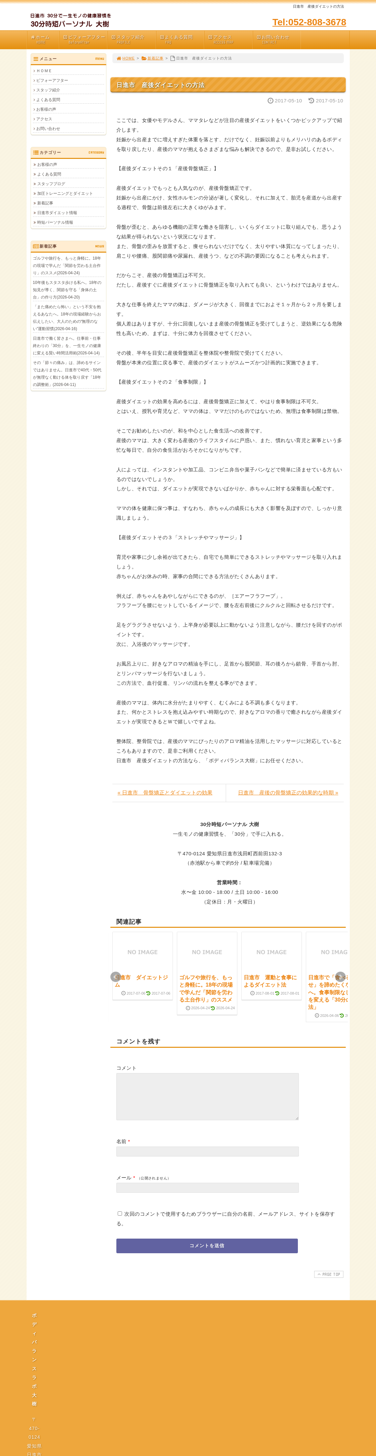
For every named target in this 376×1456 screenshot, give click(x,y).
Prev (115, 977)
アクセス (230, 40)
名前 (121, 1149)
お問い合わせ (278, 40)
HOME (125, 58)
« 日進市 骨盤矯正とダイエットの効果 (165, 792)
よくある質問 (182, 40)
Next (340, 977)
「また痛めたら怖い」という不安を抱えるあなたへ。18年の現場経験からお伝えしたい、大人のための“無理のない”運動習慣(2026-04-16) (67, 317)
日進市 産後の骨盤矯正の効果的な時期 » (288, 792)
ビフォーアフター (85, 40)
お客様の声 (46, 109)
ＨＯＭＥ (44, 70)
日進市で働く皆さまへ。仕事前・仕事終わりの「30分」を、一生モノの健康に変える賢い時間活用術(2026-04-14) (67, 345)
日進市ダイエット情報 (57, 212)
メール (124, 1185)
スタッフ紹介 (133, 40)
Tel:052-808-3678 (309, 22)
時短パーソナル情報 (55, 222)
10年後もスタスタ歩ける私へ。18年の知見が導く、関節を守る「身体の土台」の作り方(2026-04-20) (67, 290)
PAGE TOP (328, 1282)
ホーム (45, 40)
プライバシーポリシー (190, 1385)
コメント (126, 1068)
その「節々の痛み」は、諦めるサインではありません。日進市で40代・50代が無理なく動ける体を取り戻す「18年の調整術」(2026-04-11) (67, 373)
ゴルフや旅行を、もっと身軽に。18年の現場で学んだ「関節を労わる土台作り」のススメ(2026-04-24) (67, 265)
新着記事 (152, 58)
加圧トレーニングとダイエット (65, 193)
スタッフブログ (51, 184)
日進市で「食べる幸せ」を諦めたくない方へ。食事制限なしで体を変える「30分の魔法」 (334, 992)
